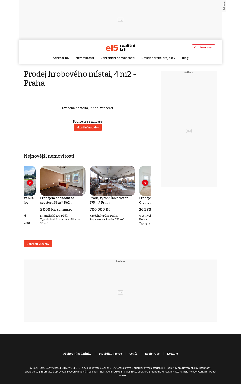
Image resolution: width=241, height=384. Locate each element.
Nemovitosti (85, 58)
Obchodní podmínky (77, 353)
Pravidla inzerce (110, 353)
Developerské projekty (158, 58)
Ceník (133, 353)
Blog (185, 58)
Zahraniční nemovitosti (118, 58)
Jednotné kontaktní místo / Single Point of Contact (179, 371)
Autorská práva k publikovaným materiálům (138, 367)
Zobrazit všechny (38, 244)
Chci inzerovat (203, 47)
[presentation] (30, 183)
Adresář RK (61, 58)
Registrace (152, 353)
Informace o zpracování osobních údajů (63, 371)
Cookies (93, 371)
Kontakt (172, 353)
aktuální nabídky (87, 127)
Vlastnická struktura (137, 371)
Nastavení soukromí (111, 371)
